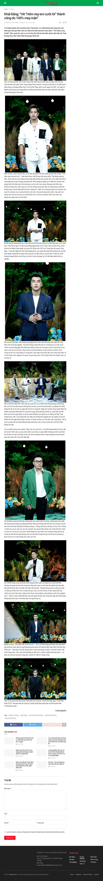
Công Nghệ (73, 862)
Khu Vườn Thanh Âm (36, 715)
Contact (96, 874)
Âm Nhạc (72, 857)
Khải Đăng (24, 715)
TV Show (11, 9)
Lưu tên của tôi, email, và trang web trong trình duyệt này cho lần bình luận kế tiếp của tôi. (35, 832)
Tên (6, 814)
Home (6, 9)
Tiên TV (46, 874)
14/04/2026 (51, 746)
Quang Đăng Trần (50, 715)
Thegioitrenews (13, 874)
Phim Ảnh (93, 857)
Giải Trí (82, 864)
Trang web (40, 823)
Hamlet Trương (13, 715)
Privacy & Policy (87, 874)
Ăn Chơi (71, 859)
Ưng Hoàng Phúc (10, 718)
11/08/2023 (7, 22)
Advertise (78, 874)
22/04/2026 (19, 744)
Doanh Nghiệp (82, 857)
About (72, 874)
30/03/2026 (51, 758)
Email (6, 823)
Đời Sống (83, 861)
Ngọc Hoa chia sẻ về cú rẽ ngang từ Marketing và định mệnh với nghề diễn (24, 751)
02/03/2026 (51, 766)
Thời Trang (94, 859)
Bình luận (8, 789)
